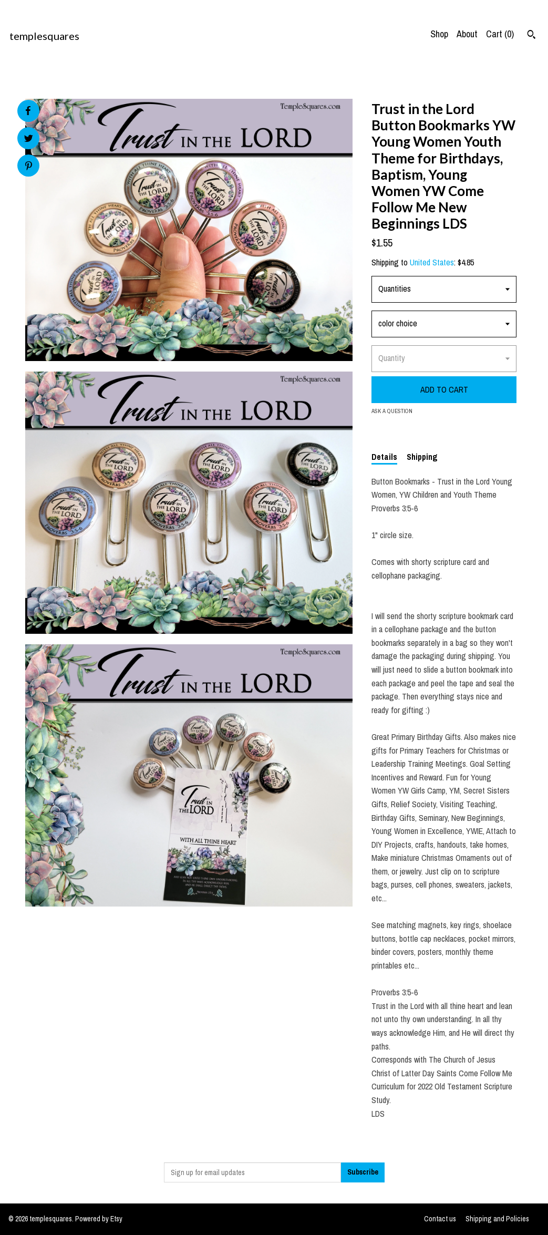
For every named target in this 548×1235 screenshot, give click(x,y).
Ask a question (391, 411)
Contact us (440, 1218)
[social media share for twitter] (28, 139)
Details (384, 456)
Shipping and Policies (497, 1218)
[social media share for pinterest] (28, 166)
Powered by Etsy (98, 1218)
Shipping (422, 456)
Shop (439, 33)
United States (432, 262)
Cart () (500, 33)
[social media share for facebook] (28, 111)
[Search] (531, 36)
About (467, 33)
